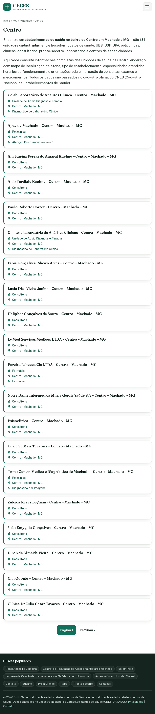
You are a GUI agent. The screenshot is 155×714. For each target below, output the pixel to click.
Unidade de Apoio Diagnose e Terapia (37, 101)
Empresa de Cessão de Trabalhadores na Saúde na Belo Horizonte (47, 676)
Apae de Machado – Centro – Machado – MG (45, 125)
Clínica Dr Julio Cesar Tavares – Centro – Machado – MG (56, 604)
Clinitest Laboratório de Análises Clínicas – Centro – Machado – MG (65, 232)
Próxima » (87, 630)
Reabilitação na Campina (21, 668)
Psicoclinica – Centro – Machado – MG (40, 421)
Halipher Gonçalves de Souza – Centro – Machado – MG (55, 314)
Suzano (27, 683)
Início (6, 20)
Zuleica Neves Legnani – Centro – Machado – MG (49, 502)
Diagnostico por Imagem (28, 488)
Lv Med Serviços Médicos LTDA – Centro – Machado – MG (57, 339)
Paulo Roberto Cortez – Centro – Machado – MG (48, 207)
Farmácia (18, 370)
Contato (8, 706)
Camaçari (105, 683)
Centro (16, 106)
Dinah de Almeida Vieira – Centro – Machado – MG (50, 553)
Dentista (11, 683)
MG (15, 20)
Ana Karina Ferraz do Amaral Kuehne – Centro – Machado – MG (62, 156)
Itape (64, 683)
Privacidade (135, 701)
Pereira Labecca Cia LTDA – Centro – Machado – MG (52, 364)
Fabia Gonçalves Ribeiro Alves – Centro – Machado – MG (55, 263)
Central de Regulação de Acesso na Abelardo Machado (77, 668)
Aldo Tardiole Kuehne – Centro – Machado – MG (48, 181)
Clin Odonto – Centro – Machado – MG (40, 578)
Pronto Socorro (83, 683)
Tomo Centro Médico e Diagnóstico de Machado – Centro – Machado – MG (70, 471)
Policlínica (19, 131)
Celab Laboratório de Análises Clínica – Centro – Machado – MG (62, 95)
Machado (26, 20)
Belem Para (125, 668)
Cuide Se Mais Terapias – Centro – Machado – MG (49, 446)
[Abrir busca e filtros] (147, 6)
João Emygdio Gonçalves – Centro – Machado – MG (51, 527)
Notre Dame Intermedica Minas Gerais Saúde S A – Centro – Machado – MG (71, 395)
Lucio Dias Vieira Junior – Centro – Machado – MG (50, 288)
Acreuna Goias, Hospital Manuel (115, 676)
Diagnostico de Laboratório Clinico (35, 111)
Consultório (19, 162)
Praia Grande (46, 683)
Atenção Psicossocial (26, 142)
